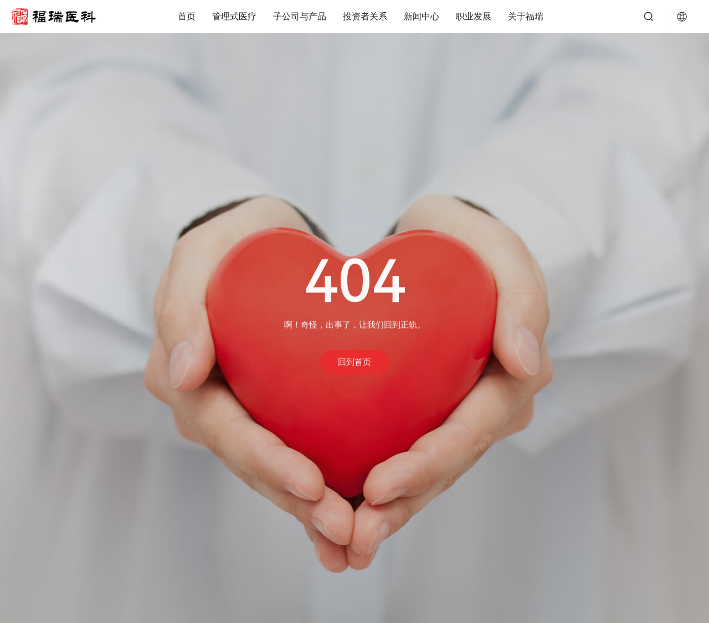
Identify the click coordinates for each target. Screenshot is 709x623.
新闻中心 (421, 16)
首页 (187, 16)
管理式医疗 (234, 16)
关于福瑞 (525, 16)
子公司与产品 (299, 16)
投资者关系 (365, 16)
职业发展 (473, 16)
